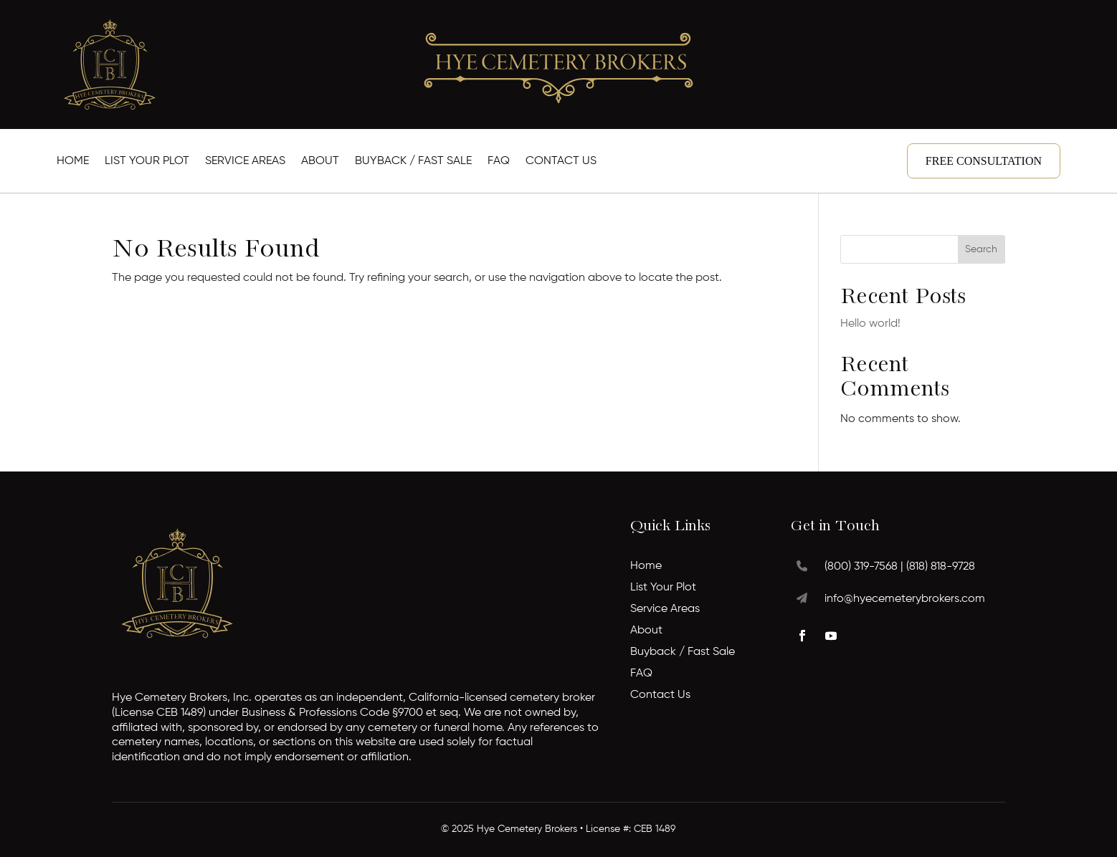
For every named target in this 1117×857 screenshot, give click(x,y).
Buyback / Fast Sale (413, 161)
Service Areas (245, 161)
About (320, 161)
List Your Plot (147, 161)
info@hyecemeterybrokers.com (904, 599)
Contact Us (561, 161)
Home (73, 161)
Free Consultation (984, 161)
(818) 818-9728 (940, 567)
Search (981, 249)
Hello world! (870, 324)
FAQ (499, 161)
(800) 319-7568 (861, 567)
